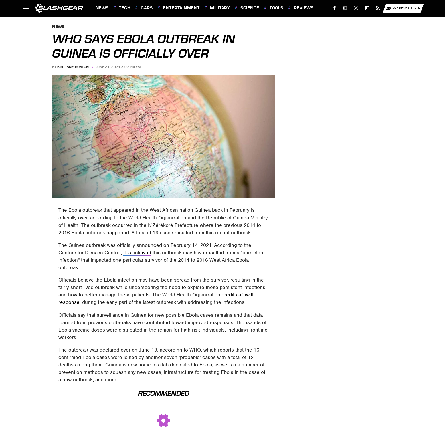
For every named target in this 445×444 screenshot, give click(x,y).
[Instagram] (345, 8)
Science (249, 8)
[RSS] (377, 8)
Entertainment (181, 8)
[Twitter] (356, 8)
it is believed (137, 252)
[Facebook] (334, 8)
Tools (276, 8)
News (102, 8)
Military (220, 8)
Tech (124, 8)
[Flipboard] (367, 8)
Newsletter (403, 8)
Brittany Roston (73, 67)
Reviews (304, 8)
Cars (147, 8)
